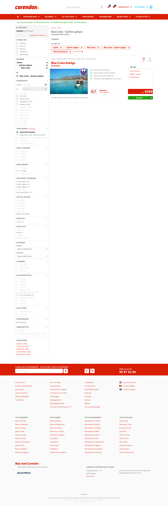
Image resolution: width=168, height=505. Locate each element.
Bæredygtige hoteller (57, 403)
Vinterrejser (105, 17)
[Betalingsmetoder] (24, 473)
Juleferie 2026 (21, 344)
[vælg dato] (34, 85)
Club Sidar (122, 431)
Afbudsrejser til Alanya (92, 424)
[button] (32, 40)
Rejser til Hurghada (21, 452)
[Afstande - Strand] (31, 249)
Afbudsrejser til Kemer (92, 435)
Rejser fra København (57, 424)
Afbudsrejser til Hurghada (93, 449)
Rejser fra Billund (55, 421)
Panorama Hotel (125, 428)
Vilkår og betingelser (22, 396)
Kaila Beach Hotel (125, 424)
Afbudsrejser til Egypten (93, 445)
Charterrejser (54, 445)
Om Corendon (20, 382)
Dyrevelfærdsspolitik (92, 389)
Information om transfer (58, 393)
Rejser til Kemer (20, 438)
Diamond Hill (123, 438)
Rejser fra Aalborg (56, 428)
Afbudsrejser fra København (94, 442)
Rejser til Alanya (20, 428)
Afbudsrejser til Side (91, 438)
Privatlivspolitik (90, 386)
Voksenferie (54, 442)
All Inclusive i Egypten (57, 435)
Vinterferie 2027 (22, 346)
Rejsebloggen (54, 396)
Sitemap (87, 400)
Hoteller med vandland (58, 452)
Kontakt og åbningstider (23, 386)
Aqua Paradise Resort (126, 452)
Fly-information (55, 386)
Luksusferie (54, 438)
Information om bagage (58, 389)
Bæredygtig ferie (55, 400)
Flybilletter (142, 17)
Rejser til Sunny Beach (22, 442)
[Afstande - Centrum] (31, 256)
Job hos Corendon (21, 393)
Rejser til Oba (19, 445)
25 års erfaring (81, 22)
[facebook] (87, 370)
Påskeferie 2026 (22, 349)
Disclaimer (88, 396)
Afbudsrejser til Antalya (93, 428)
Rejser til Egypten (21, 449)
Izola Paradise (124, 449)
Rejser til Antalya (21, 435)
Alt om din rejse (55, 382)
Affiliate (87, 403)
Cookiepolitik (89, 382)
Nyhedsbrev (19, 389)
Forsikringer (19, 400)
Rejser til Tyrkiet (20, 421)
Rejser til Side (19, 431)
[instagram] (92, 370)
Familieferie (88, 17)
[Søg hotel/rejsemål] (84, 7)
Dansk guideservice (43, 22)
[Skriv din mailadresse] (39, 371)
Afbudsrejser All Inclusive (93, 452)
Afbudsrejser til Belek (92, 431)
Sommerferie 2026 (23, 352)
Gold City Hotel (124, 435)
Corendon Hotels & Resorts (59, 407)
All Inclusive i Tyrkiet (57, 431)
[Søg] (102, 7)
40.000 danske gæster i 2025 (63, 22)
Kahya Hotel (123, 421)
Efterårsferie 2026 (23, 354)
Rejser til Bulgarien (21, 424)
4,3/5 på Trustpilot (26, 22)
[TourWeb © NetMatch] (84, 494)
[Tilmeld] (65, 371)
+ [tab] (133, 67)
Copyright (88, 393)
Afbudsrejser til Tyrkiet (92, 421)
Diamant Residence (126, 445)
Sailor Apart (123, 442)
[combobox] (84, 7)
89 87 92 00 (127, 372)
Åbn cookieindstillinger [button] (92, 407)
